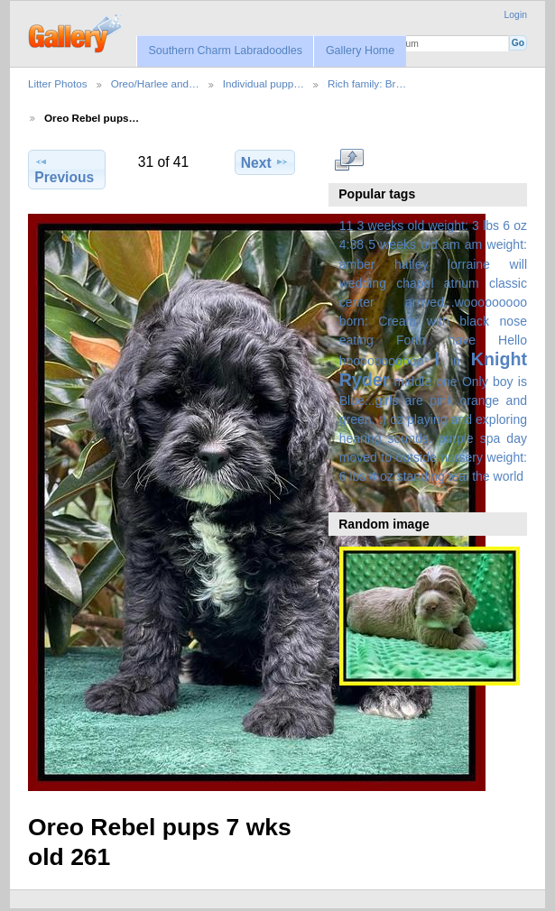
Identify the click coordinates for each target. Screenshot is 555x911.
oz (396, 419)
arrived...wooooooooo (466, 302)
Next (265, 162)
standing (421, 476)
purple (456, 438)
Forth (411, 340)
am (451, 244)
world (509, 476)
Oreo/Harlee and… (155, 83)
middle (412, 381)
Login (515, 15)
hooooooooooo (381, 361)
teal (459, 476)
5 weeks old (403, 244)
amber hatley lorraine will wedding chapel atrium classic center (433, 283)
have (462, 340)
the (481, 476)
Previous (64, 169)
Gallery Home (360, 50)
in (455, 361)
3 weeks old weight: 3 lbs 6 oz (442, 225)
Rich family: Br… (367, 83)
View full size (348, 159)
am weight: (496, 244)
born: (353, 321)
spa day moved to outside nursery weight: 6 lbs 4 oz (433, 457)
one (446, 381)
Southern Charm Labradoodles (225, 50)
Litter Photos (58, 83)
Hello (512, 340)
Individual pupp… (263, 83)
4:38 (351, 244)
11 (346, 225)
